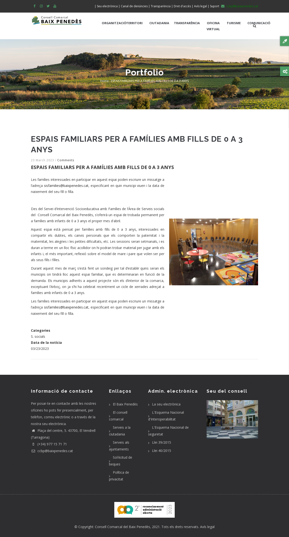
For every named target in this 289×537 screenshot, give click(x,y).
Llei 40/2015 (161, 450)
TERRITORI (134, 23)
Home (104, 81)
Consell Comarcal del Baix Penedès (122, 526)
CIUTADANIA (159, 23)
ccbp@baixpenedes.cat (52, 451)
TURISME (234, 23)
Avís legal (207, 526)
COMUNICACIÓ (258, 23)
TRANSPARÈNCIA (187, 23)
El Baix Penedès (125, 404)
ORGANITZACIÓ (114, 23)
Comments (65, 160)
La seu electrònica (166, 404)
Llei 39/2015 (161, 442)
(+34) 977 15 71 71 (49, 444)
